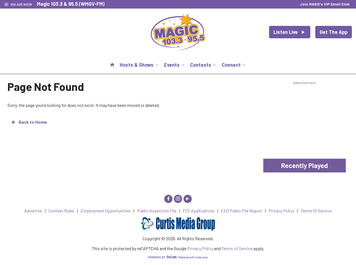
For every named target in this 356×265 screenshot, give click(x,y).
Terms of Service (237, 248)
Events (174, 65)
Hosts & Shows (139, 65)
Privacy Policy (200, 248)
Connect (234, 65)
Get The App (333, 32)
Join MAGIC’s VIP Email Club (325, 4)
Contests (203, 65)
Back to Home (29, 122)
